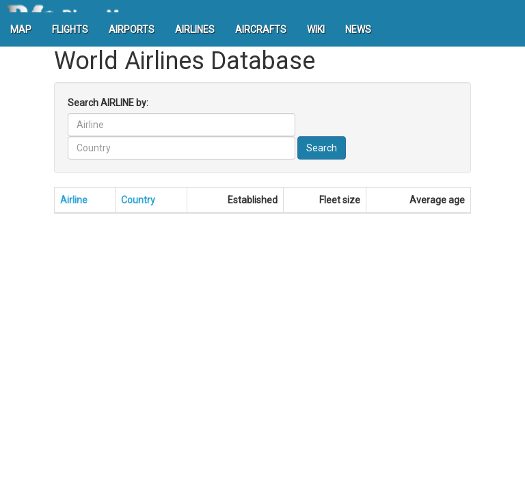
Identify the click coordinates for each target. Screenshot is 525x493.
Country (138, 199)
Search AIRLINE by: (108, 102)
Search (321, 147)
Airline (74, 199)
